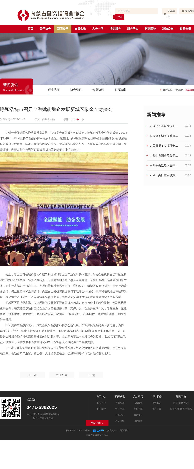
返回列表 (61, 375)
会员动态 (98, 89)
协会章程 (101, 409)
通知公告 (167, 28)
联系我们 (138, 415)
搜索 (119, 17)
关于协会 (45, 28)
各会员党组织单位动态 (181, 409)
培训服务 (115, 28)
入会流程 (138, 402)
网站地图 (138, 421)
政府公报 (185, 28)
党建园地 (150, 28)
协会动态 (75, 89)
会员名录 (80, 28)
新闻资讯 (62, 28)
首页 (30, 28)
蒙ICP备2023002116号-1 (78, 430)
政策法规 (120, 89)
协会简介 (101, 402)
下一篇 (91, 375)
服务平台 (132, 28)
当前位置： (167, 89)
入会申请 (97, 28)
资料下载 (138, 409)
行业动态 (53, 89)
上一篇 (32, 375)
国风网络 (124, 430)
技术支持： (112, 430)
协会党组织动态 (181, 402)
